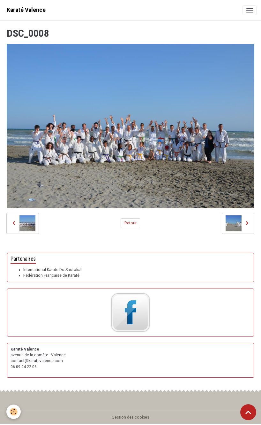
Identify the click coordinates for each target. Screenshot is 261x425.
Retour (130, 223)
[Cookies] (13, 412)
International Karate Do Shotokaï (52, 269)
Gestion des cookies (130, 417)
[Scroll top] (248, 412)
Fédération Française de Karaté (51, 275)
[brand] (26, 10)
